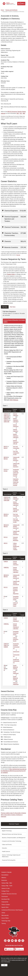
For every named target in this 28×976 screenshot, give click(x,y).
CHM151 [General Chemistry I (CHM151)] (6, 418)
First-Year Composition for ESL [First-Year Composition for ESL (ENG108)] (16, 520)
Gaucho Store (4, 907)
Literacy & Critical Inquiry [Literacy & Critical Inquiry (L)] (15, 604)
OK (4, 965)
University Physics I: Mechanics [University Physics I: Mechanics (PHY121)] (15, 539)
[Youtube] (12, 940)
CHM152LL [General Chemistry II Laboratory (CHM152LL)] (6, 498)
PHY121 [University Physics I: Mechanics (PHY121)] (6, 537)
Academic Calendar (6, 872)
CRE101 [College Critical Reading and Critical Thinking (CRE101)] (5, 543)
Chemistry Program (14, 824)
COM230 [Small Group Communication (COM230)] (6, 646)
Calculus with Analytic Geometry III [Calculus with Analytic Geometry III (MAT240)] (16, 576)
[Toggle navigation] (21, 3)
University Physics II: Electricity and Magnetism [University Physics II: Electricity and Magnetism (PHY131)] (16, 590)
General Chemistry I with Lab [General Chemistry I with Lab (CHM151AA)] (15, 442)
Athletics (3, 877)
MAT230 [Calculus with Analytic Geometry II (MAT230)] (6, 525)
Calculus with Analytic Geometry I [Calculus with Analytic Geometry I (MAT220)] (16, 459)
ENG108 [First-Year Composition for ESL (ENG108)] (5, 515)
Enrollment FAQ (5, 899)
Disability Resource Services (9, 894)
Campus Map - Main (6, 883)
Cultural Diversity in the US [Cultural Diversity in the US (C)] (15, 639)
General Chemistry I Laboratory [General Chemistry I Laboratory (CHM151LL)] (15, 420)
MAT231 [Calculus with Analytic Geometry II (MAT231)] (6, 526)
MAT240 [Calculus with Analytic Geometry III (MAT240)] (6, 575)
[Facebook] (8, 940)
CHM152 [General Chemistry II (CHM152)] (6, 497)
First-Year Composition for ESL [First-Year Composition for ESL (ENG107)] (16, 453)
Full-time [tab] (4, 307)
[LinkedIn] (19, 940)
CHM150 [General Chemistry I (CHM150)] (6, 413)
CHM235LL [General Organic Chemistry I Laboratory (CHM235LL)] (6, 567)
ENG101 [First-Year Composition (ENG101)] (5, 446)
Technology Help (5, 920)
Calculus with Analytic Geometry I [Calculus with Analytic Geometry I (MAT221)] (16, 465)
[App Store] (9, 949)
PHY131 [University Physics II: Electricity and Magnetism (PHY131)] (6, 587)
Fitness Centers (5, 904)
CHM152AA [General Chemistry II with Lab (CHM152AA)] (6, 500)
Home (2, 10)
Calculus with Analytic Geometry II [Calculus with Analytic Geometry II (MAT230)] (16, 526)
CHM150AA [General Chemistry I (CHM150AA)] (6, 417)
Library (3, 912)
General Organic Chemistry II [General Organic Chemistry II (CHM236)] (16, 619)
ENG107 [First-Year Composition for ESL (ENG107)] (5, 448)
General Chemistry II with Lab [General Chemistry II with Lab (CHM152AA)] (16, 510)
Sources (18, 255)
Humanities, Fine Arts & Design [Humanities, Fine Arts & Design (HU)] (16, 598)
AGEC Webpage (14, 400)
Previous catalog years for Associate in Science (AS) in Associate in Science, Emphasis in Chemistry (13, 814)
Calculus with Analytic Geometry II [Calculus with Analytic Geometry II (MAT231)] (16, 533)
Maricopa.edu (5, 915)
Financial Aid (4, 902)
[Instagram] (15, 940)
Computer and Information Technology (11, 841)
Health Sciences (6, 851)
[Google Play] (19, 949)
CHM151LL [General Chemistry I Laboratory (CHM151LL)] (6, 415)
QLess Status (5, 918)
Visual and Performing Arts (8, 860)
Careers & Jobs (5, 888)
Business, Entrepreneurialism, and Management (13, 837)
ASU (18, 113)
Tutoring (3, 923)
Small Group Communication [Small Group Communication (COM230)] (16, 661)
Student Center (11, 274)
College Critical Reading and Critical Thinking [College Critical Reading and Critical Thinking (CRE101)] (16, 546)
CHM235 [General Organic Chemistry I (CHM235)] (6, 561)
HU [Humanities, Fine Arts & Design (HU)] (4, 596)
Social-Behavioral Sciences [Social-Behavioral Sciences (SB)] (15, 667)
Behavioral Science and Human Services (12, 834)
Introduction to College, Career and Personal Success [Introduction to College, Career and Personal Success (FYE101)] (16, 472)
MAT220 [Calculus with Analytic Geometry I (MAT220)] (6, 457)
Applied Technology (7, 830)
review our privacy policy (17, 960)
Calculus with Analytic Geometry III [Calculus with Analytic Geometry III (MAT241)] (16, 583)
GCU (21, 113)
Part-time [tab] (12, 307)
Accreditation (4, 875)
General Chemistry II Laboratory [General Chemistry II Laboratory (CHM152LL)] (15, 503)
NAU (24, 113)
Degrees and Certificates (11, 10)
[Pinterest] (5, 940)
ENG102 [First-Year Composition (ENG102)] (5, 514)
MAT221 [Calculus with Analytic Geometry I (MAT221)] (6, 458)
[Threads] (23, 940)
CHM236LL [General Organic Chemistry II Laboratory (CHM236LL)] (6, 624)
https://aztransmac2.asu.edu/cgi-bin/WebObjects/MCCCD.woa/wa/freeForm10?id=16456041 (14, 770)
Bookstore (4, 880)
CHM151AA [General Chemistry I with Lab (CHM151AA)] (6, 421)
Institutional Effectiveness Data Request (12, 910)
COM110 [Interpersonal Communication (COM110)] (6, 645)
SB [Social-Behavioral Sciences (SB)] (4, 665)
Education (4, 848)
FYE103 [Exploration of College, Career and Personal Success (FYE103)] (5, 471)
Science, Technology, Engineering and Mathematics (11, 855)
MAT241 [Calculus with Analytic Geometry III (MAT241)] (6, 576)
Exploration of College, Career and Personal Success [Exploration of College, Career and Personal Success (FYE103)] (15, 482)
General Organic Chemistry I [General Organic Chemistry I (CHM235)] (15, 563)
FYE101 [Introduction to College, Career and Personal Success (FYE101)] (5, 469)
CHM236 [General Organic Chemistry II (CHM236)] (6, 618)
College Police (5, 891)
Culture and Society (7, 844)
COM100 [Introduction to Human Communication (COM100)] (6, 643)
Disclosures (4, 896)
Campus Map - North (6, 885)
